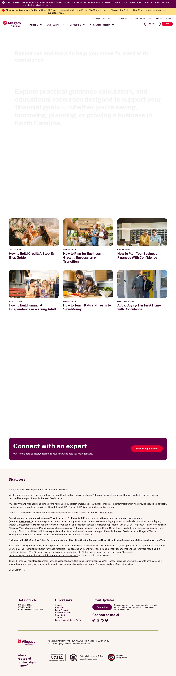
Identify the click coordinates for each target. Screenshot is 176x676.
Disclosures (60, 608)
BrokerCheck (106, 512)
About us (123, 18)
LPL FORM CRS (17, 569)
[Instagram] (93, 620)
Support (158, 18)
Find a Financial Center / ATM (68, 620)
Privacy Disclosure (63, 613)
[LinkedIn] (98, 620)
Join (167, 24)
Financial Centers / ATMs (141, 18)
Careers (169, 18)
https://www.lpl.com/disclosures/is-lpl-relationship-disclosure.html (43, 555)
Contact (59, 618)
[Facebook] (106, 620)
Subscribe (102, 607)
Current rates (61, 615)
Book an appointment (146, 448)
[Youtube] (102, 620)
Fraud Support (61, 610)
